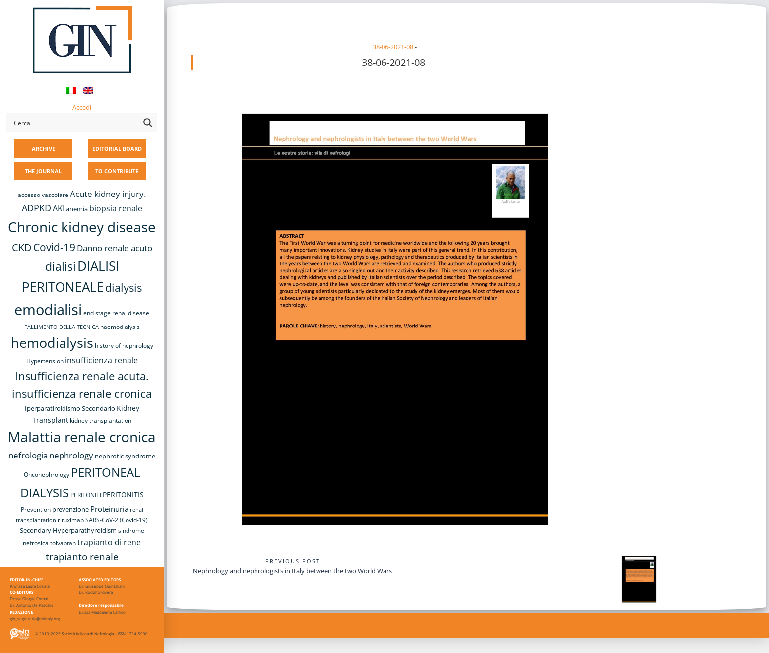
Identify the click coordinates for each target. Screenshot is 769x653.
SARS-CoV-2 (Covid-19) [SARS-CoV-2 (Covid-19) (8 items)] (116, 519)
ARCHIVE (43, 148)
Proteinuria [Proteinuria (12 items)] (109, 509)
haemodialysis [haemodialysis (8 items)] (120, 326)
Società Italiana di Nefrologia (88, 633)
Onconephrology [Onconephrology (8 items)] (46, 474)
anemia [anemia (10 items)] (77, 208)
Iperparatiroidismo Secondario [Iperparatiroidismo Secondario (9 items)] (70, 408)
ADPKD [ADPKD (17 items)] (36, 208)
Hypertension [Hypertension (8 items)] (45, 361)
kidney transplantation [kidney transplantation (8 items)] (100, 420)
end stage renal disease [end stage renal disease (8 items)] (116, 313)
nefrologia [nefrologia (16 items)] (28, 455)
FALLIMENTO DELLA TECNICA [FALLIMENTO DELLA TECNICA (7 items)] (61, 327)
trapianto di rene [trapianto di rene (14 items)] (109, 542)
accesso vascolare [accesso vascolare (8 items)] (43, 194)
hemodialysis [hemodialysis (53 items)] (52, 342)
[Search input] (75, 123)
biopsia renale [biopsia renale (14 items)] (115, 208)
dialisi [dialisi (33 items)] (60, 266)
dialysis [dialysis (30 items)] (123, 287)
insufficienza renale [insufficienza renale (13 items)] (101, 360)
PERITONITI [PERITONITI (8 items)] (85, 495)
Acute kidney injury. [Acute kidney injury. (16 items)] (108, 193)
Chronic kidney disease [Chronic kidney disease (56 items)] (82, 226)
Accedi (81, 107)
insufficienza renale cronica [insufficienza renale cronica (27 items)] (82, 394)
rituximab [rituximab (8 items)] (71, 519)
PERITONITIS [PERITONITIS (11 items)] (123, 494)
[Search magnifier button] (147, 122)
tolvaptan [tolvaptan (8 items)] (63, 543)
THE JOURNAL (43, 171)
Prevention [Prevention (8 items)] (36, 509)
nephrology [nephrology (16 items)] (71, 455)
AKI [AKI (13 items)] (58, 208)
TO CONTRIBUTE (116, 171)
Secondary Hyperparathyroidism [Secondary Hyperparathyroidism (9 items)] (68, 530)
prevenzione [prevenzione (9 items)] (70, 509)
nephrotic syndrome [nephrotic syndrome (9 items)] (125, 456)
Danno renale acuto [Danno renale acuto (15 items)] (114, 248)
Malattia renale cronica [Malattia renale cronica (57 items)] (82, 436)
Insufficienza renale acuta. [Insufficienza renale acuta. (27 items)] (82, 376)
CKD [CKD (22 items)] (22, 247)
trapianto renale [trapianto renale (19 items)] (82, 556)
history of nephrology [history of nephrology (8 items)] (124, 345)
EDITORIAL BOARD (117, 148)
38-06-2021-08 (393, 46)
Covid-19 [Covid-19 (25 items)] (54, 247)
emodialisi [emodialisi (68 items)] (48, 310)
